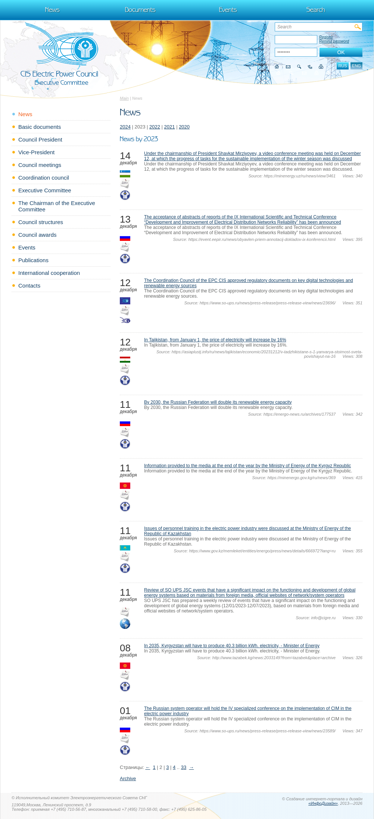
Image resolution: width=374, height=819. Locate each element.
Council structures (40, 222)
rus (342, 65)
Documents (140, 9)
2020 (184, 127)
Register (326, 37)
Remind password (334, 41)
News (52, 9)
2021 (169, 127)
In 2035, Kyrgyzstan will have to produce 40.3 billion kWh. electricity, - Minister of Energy (232, 645)
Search (315, 9)
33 (183, 767)
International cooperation (49, 273)
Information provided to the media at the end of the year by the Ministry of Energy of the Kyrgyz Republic (247, 465)
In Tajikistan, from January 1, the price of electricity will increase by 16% (215, 339)
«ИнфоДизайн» (323, 803)
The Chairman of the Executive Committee (56, 206)
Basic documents (39, 127)
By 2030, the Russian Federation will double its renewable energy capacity (218, 402)
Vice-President (36, 152)
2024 (125, 127)
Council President (40, 139)
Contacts (29, 285)
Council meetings (39, 165)
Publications (33, 260)
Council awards (37, 235)
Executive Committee (44, 190)
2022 (154, 127)
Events (228, 9)
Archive (128, 778)
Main (124, 98)
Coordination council (43, 177)
